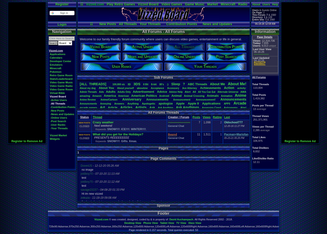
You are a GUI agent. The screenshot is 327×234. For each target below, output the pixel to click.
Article (112, 107)
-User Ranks (57, 124)
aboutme (142, 88)
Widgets (55, 138)
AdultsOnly (124, 92)
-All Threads (57, 103)
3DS (137, 84)
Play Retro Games (121, 4)
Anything (133, 103)
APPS (227, 103)
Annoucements (157, 99)
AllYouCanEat (206, 92)
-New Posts (57, 110)
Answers (119, 103)
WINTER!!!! (138, 129)
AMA (243, 91)
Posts (196, 117)
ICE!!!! (125, 129)
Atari (243, 107)
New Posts (107, 24)
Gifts (124, 141)
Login (62, 24)
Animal (176, 95)
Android (164, 95)
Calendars (56, 57)
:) (167, 84)
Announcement (182, 99)
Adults (110, 91)
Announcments (88, 103)
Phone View (150, 223)
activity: (241, 88)
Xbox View (194, 223)
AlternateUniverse (228, 92)
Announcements (233, 99)
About (256, 4)
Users (266, 4)
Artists (141, 107)
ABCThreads (197, 84)
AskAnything (165, 107)
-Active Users (58, 100)
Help (275, 4)
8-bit (154, 84)
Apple (180, 103)
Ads (101, 91)
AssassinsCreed (211, 107)
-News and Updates (62, 114)
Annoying (105, 103)
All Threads (128, 24)
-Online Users (58, 117)
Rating (217, 117)
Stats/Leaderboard (61, 78)
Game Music (194, 4)
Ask (152, 107)
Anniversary (131, 99)
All (194, 91)
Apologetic (148, 103)
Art (102, 107)
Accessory (173, 88)
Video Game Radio (61, 86)
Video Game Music (61, 82)
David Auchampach (181, 219)
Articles (126, 107)
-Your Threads (59, 128)
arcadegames (88, 107)
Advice (162, 91)
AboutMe (217, 84)
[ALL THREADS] (93, 84)
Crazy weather (103, 122)
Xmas (132, 141)
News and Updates (217, 24)
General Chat (176, 126)
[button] (62, 13)
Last (227, 117)
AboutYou (106, 88)
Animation (227, 96)
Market (212, 4)
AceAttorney (189, 88)
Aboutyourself (125, 88)
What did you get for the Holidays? (118, 134)
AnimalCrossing (194, 95)
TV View (181, 223)
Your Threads (150, 24)
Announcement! (206, 99)
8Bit (145, 84)
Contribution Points (181, 24)
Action (229, 88)
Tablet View (167, 223)
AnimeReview (88, 99)
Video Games (171, 4)
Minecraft (228, 4)
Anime (240, 95)
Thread (97, 117)
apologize (166, 103)
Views (207, 117)
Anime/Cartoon (109, 99)
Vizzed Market (58, 135)
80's (161, 84)
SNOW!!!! (113, 129)
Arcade (240, 103)
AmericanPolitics (144, 95)
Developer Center (60, 61)
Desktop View (132, 223)
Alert (188, 91)
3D (129, 84)
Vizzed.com (95, 4)
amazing (85, 95)
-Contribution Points (62, 107)
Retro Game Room (61, 75)
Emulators (56, 64)
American (123, 96)
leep (175, 84)
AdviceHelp (176, 92)
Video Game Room (61, 89)
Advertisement (144, 91)
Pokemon (56, 71)
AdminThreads (88, 92)
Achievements (210, 88)
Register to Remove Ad (26, 141)
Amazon (97, 96)
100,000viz (119, 84)
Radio (242, 4)
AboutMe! (237, 84)
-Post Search (58, 121)
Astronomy (231, 107)
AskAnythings (187, 107)
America (110, 95)
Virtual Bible (57, 93)
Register (62, 4)
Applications (57, 54)
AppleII (193, 103)
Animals (213, 95)
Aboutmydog (88, 88)
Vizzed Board (148, 4)
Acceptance (157, 88)
